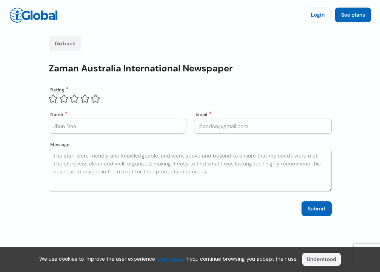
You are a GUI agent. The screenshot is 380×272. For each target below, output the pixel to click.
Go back (65, 43)
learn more (170, 258)
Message (59, 145)
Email (201, 114)
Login (318, 14)
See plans (353, 14)
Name (56, 114)
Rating (57, 90)
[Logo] (33, 15)
